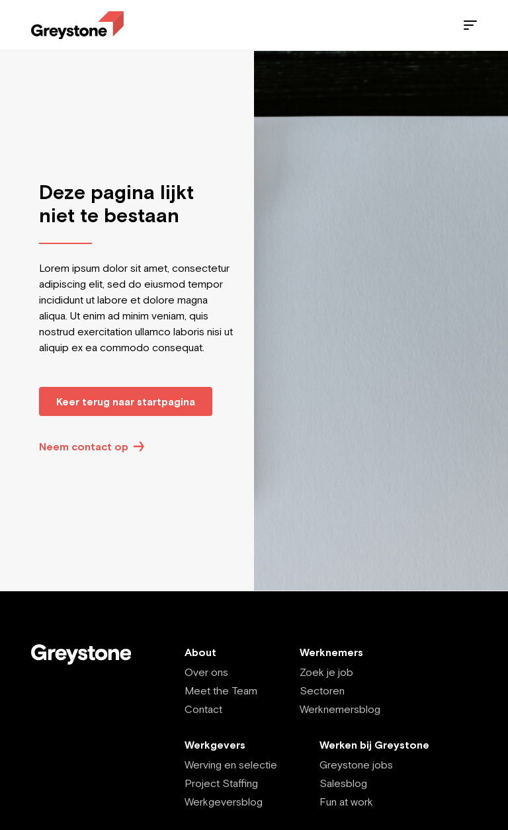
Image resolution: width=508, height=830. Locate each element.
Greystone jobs (356, 764)
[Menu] (470, 25)
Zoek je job (326, 672)
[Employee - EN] (77, 25)
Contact (203, 709)
